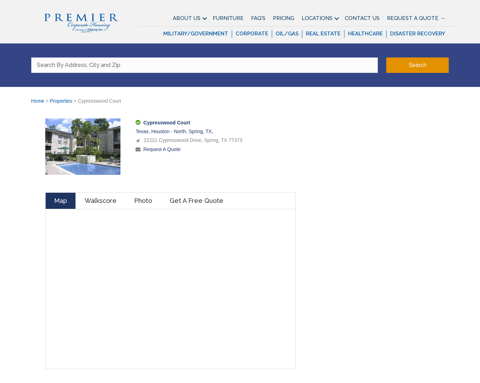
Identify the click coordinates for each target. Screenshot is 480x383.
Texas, (143, 131)
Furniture (228, 18)
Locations (317, 18)
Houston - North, (170, 131)
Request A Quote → (416, 18)
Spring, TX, (201, 131)
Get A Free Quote (196, 200)
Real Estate (323, 33)
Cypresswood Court (166, 122)
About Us (186, 18)
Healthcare (365, 33)
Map (60, 200)
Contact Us (362, 18)
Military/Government (195, 33)
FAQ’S (258, 18)
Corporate (252, 33)
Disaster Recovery (417, 33)
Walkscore (101, 200)
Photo (143, 200)
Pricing (283, 18)
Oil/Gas (287, 33)
